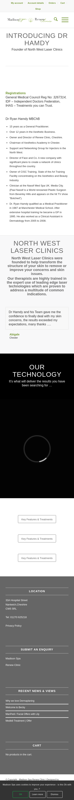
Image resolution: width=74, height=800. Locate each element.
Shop (38, 9)
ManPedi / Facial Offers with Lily (22, 714)
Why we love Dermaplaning (20, 700)
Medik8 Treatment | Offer (19, 720)
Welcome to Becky (15, 707)
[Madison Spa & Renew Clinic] (31, 20)
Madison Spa (13, 658)
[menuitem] (17, 3)
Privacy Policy (14, 625)
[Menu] (63, 20)
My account (17, 3)
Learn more (37, 794)
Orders (52, 3)
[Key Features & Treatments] (37, 519)
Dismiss (54, 794)
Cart (62, 3)
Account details (36, 3)
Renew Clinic (13, 665)
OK (20, 794)
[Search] (54, 20)
